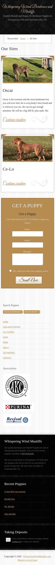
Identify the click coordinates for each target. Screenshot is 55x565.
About (6, 348)
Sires (5, 342)
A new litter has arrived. (15, 491)
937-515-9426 (28, 454)
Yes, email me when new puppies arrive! (30, 271)
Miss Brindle (10, 514)
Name (27, 229)
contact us (16, 542)
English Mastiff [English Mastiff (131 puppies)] (31, 312)
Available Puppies (11, 327)
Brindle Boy (9, 499)
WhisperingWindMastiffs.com (37, 556)
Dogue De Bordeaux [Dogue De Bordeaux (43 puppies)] (12, 312)
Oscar (8, 90)
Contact (7, 358)
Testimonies (9, 353)
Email (27, 240)
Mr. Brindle (9, 506)
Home (5, 322)
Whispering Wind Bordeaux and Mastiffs (27, 9)
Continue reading (14, 119)
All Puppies (8, 332)
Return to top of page (28, 560)
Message (27, 251)
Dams (5, 337)
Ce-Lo (8, 169)
